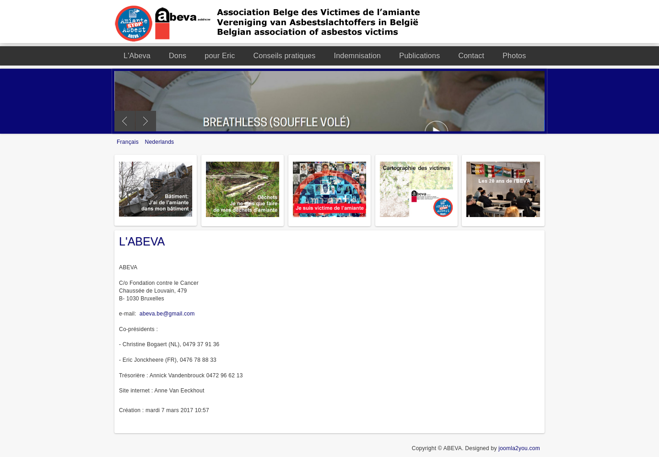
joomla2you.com (519, 448)
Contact (471, 56)
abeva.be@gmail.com (167, 313)
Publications (419, 56)
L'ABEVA (142, 241)
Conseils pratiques (285, 56)
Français (128, 142)
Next (145, 121)
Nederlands (159, 142)
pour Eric (220, 56)
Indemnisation (357, 56)
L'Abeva (137, 56)
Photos (514, 56)
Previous (124, 121)
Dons (177, 56)
